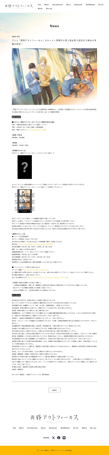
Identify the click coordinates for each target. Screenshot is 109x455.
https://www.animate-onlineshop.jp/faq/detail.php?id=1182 (48, 277)
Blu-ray (93, 428)
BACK (54, 390)
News (21, 428)
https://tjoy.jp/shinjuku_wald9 (35, 130)
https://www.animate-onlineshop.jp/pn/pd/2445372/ (36, 244)
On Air (76, 428)
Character (53, 428)
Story (43, 428)
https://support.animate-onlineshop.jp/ (36, 270)
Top (14, 428)
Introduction (32, 428)
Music (84, 428)
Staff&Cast (65, 428)
